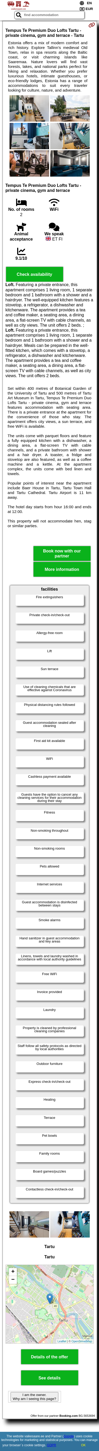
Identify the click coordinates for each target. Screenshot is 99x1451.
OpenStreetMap (82, 1341)
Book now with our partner (62, 553)
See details (50, 1378)
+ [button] (13, 1272)
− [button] (13, 1280)
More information (62, 569)
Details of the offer (49, 1357)
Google (69, 1436)
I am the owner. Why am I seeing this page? (34, 1397)
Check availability (34, 274)
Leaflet (62, 1341)
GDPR (51, 1445)
